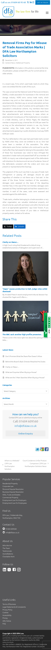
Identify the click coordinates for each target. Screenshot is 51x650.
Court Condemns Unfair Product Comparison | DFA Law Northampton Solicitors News (35, 463)
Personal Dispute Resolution (13, 489)
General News (10, 63)
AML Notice (7, 621)
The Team (6, 548)
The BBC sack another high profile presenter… (23, 334)
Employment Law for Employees (15, 503)
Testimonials (7, 551)
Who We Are (7, 545)
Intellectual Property (23, 63)
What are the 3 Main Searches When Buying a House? (25, 377)
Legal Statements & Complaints (14, 607)
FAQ (4, 623)
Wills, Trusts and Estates (11, 494)
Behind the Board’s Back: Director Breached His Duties (25, 361)
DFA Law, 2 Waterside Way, (13, 515)
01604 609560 (11, 529)
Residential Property (10, 483)
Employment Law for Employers (14, 500)
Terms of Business (9, 604)
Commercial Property (10, 497)
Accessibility (7, 615)
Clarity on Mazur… (10, 242)
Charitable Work (9, 556)
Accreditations (8, 553)
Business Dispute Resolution (13, 492)
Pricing (5, 618)
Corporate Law (8, 486)
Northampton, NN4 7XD (11, 518)
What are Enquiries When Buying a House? (21, 372)
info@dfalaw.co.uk (26, 425)
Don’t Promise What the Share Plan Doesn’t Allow (23, 356)
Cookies (5, 612)
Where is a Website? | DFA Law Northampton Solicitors (11, 464)
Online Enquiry (25, 433)
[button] (47, 13)
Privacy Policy (7, 609)
